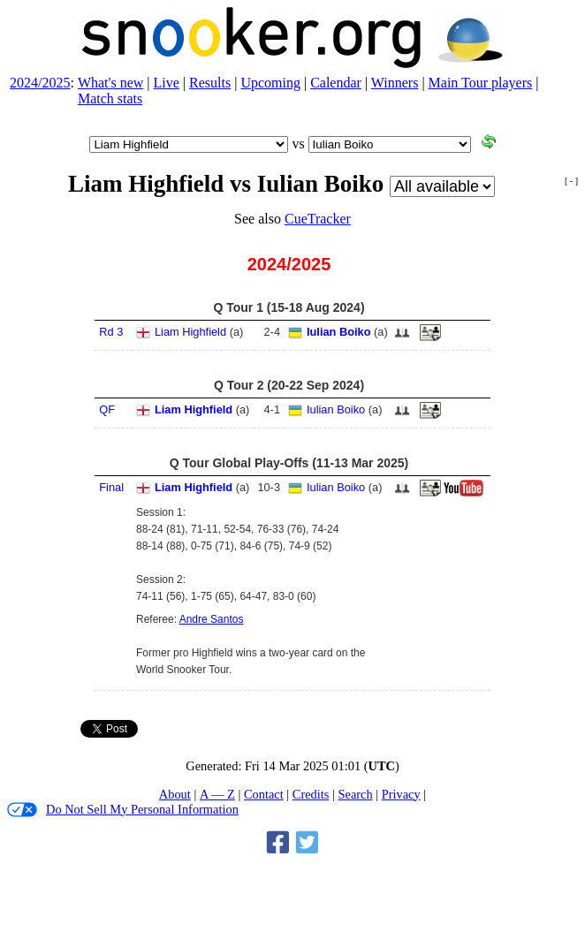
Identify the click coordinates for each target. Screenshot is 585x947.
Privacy (401, 794)
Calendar (335, 82)
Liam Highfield (190, 331)
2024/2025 (40, 82)
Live (166, 82)
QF (107, 409)
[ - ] (571, 181)
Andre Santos (211, 619)
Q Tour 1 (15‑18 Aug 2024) (288, 307)
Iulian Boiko (339, 331)
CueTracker (318, 218)
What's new (110, 82)
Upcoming (270, 82)
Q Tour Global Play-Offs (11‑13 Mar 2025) (289, 463)
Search (355, 794)
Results (210, 82)
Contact (264, 794)
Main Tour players (481, 82)
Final (111, 487)
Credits (311, 794)
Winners (395, 82)
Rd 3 (111, 331)
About (175, 794)
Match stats (110, 98)
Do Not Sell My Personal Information (123, 809)
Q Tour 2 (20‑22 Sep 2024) (289, 385)
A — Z (217, 794)
